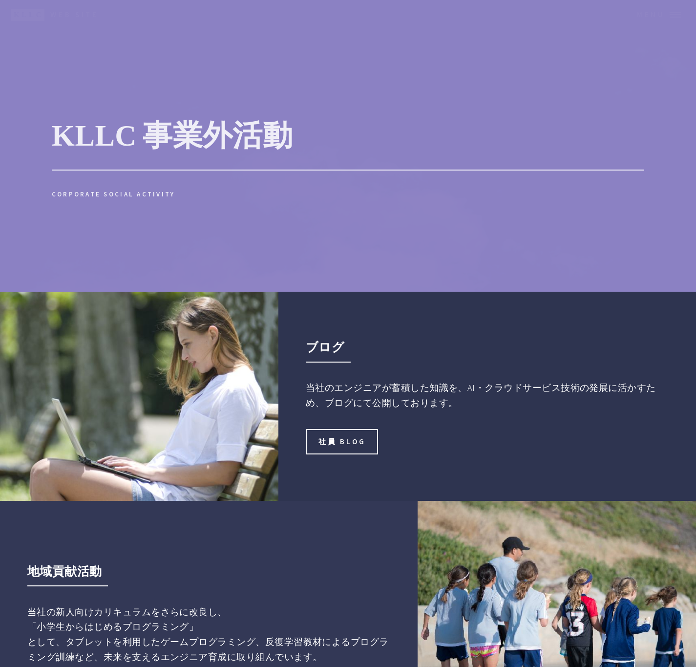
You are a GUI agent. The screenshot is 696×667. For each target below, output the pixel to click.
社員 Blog (341, 441)
